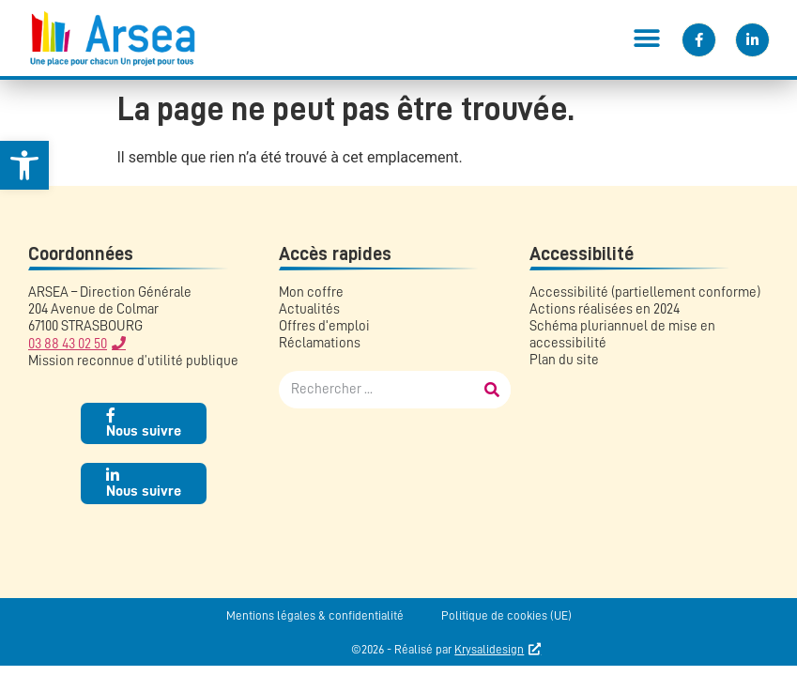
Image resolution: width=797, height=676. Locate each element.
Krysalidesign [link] (489, 649)
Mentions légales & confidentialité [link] (315, 615)
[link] (24, 165)
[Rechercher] (492, 389)
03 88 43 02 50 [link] (67, 344)
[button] (646, 38)
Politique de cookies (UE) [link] (506, 615)
